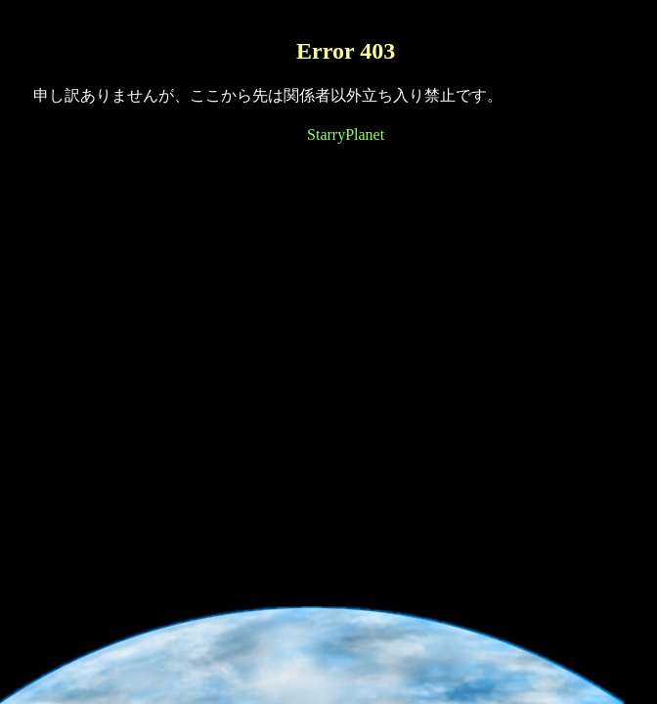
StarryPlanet (345, 134)
